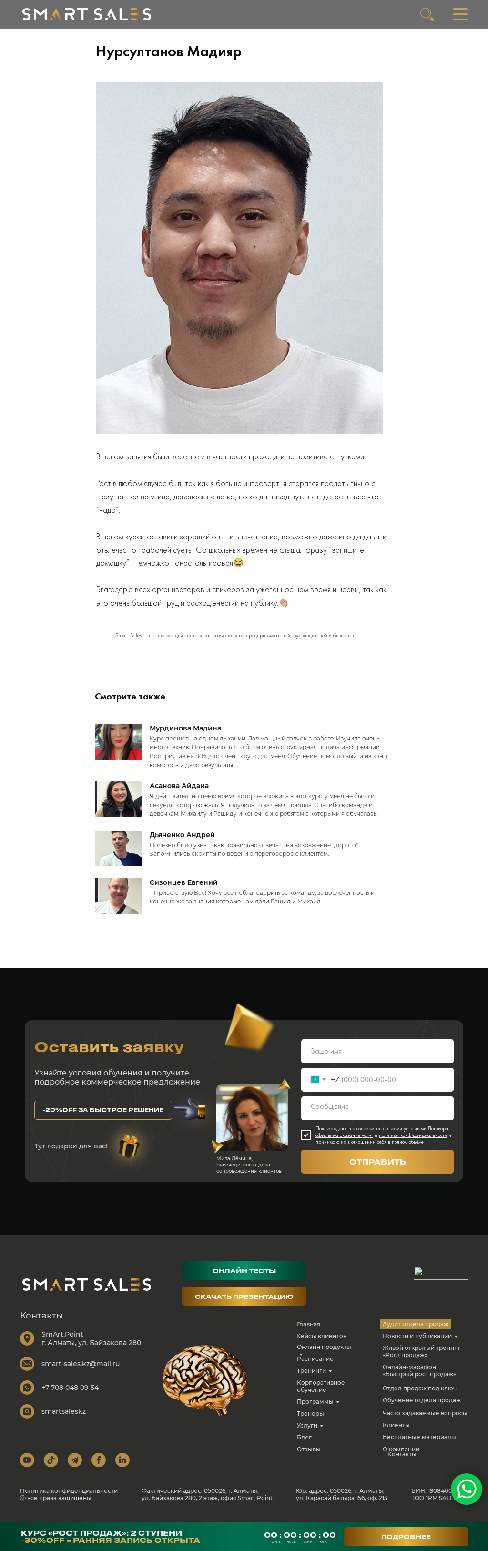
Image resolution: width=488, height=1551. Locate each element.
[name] (377, 1058)
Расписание (315, 1365)
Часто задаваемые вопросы (425, 1419)
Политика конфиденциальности (69, 1497)
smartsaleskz (63, 1418)
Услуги (307, 1432)
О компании (401, 1456)
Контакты (402, 1460)
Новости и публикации (417, 1342)
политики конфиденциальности (413, 1141)
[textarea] (377, 1115)
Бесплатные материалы (419, 1443)
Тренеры (310, 1420)
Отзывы (309, 1456)
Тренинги (311, 1377)
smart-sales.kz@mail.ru (80, 1370)
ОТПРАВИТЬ (377, 1168)
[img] (86, 14)
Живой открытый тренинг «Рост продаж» (422, 1358)
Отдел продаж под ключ (420, 1395)
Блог (304, 1444)
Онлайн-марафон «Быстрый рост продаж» (419, 1377)
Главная (308, 1331)
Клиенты (396, 1431)
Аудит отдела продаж (415, 1330)
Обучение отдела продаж (422, 1406)
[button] (103, 1116)
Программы (315, 1408)
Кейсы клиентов (321, 1342)
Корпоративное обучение (321, 1393)
